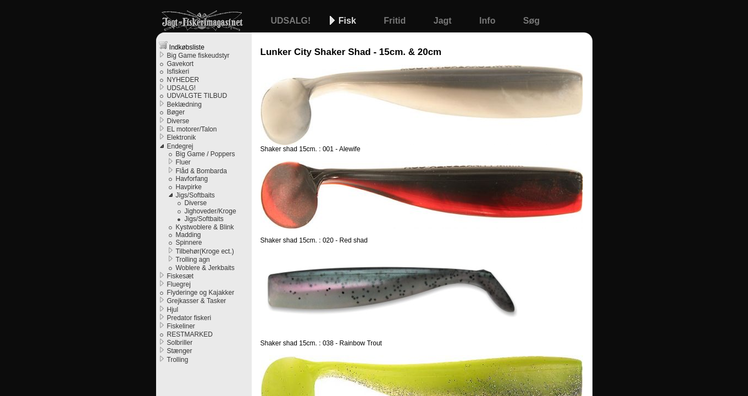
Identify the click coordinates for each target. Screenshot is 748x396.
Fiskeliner (181, 326)
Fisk (348, 20)
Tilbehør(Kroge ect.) (205, 251)
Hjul (173, 310)
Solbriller (180, 342)
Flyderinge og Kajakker (201, 292)
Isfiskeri (178, 71)
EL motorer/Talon (192, 129)
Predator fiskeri (189, 318)
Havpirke (189, 187)
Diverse (178, 121)
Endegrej (180, 146)
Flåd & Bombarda (201, 171)
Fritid (396, 20)
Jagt (444, 20)
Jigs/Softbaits (195, 195)
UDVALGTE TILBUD (197, 96)
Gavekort (180, 64)
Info (488, 20)
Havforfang (192, 179)
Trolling (178, 360)
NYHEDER (183, 80)
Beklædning (184, 104)
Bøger (176, 112)
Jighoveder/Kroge (210, 211)
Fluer (183, 162)
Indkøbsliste (181, 46)
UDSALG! (292, 20)
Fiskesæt (180, 276)
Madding (188, 235)
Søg (531, 20)
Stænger (179, 351)
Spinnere (189, 242)
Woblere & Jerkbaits (205, 268)
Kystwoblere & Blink (205, 227)
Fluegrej (179, 284)
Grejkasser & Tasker (196, 301)
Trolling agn (193, 259)
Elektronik (181, 137)
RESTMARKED (190, 334)
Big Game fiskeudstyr (198, 55)
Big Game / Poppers (205, 154)
